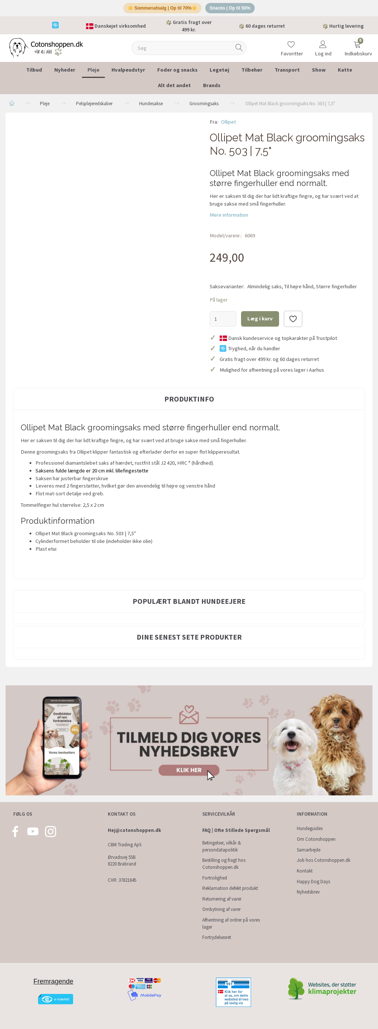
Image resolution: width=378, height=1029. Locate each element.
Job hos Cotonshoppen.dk (323, 860)
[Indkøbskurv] (357, 45)
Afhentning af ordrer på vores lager (231, 923)
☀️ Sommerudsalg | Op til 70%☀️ (160, 9)
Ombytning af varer (221, 909)
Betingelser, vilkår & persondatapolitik (221, 846)
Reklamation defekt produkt (230, 888)
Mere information (229, 217)
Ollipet (228, 124)
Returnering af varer (221, 899)
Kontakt (305, 871)
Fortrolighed (214, 878)
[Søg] (239, 50)
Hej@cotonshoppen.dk (134, 830)
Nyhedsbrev (308, 892)
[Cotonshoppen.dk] (46, 50)
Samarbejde (308, 850)
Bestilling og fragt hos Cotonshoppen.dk (223, 863)
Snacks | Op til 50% (233, 9)
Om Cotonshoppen (316, 839)
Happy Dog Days (313, 881)
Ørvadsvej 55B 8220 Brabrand (122, 860)
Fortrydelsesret (216, 937)
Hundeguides (310, 828)
